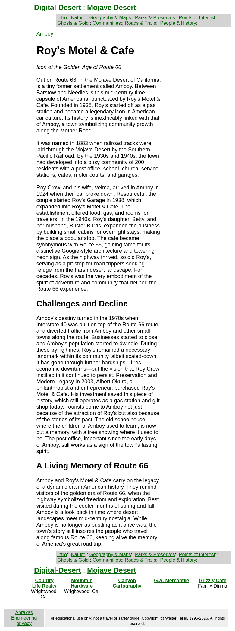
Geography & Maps (110, 17)
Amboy (44, 34)
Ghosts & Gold (73, 23)
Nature (78, 17)
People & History (178, 23)
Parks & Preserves (155, 17)
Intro (62, 17)
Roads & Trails (140, 23)
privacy (24, 623)
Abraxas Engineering (24, 615)
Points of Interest (197, 17)
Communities (106, 23)
